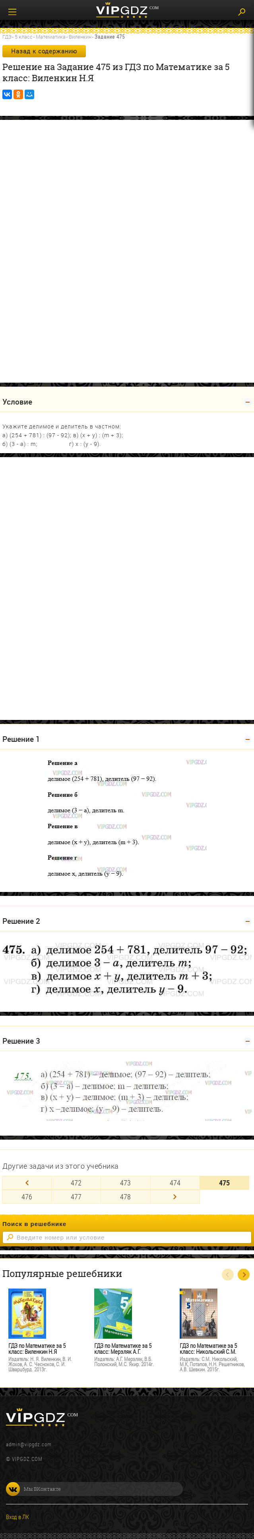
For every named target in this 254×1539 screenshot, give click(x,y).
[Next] (175, 1196)
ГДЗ (7, 36)
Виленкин (80, 36)
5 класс (24, 36)
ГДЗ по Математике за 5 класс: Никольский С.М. (208, 1349)
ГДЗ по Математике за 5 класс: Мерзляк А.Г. (122, 1349)
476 (26, 1196)
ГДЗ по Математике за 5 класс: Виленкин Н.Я (37, 1349)
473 (125, 1182)
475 (224, 1182)
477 (76, 1196)
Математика (51, 36)
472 (76, 1182)
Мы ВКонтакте (33, 1489)
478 (125, 1196)
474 (175, 1182)
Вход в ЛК (17, 1517)
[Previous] (26, 1182)
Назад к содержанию (44, 51)
